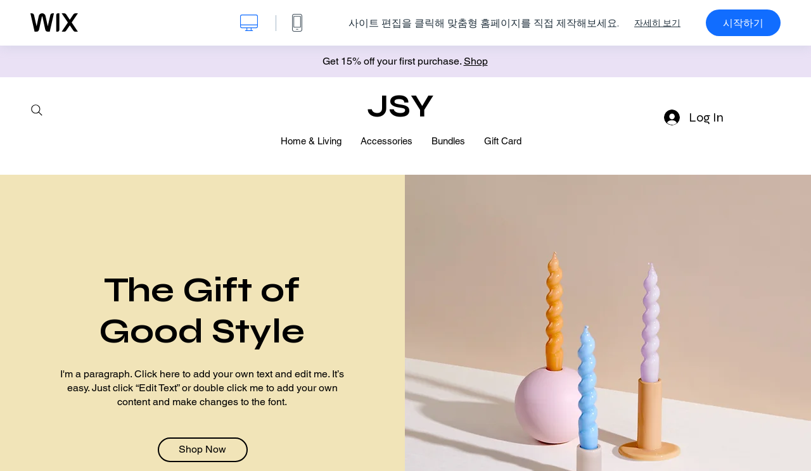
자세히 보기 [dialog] (657, 22)
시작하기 (743, 22)
